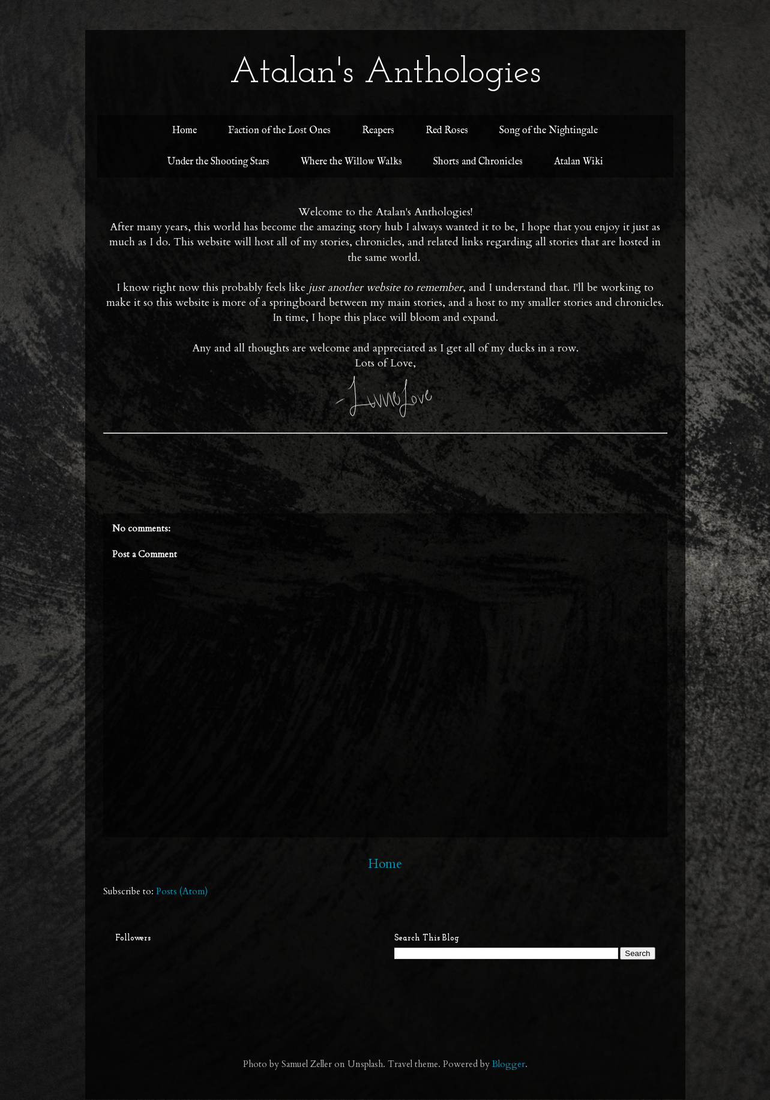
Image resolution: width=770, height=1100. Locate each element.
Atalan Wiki (578, 162)
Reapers (378, 131)
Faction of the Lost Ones (279, 131)
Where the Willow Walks (351, 162)
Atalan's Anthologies (385, 73)
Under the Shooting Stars (218, 162)
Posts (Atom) (182, 891)
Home (184, 131)
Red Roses (447, 131)
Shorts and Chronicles (478, 162)
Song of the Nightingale (548, 131)
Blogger (508, 1064)
